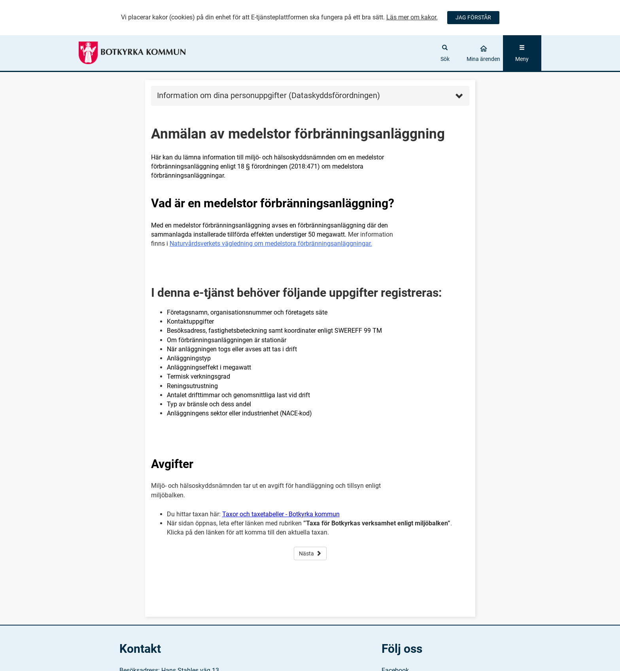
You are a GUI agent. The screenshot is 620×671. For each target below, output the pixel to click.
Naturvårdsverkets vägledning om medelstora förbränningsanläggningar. (271, 243)
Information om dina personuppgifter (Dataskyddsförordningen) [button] (310, 95)
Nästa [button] (310, 553)
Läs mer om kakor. (412, 17)
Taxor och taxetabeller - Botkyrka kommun (281, 514)
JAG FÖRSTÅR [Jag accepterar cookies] (473, 17)
